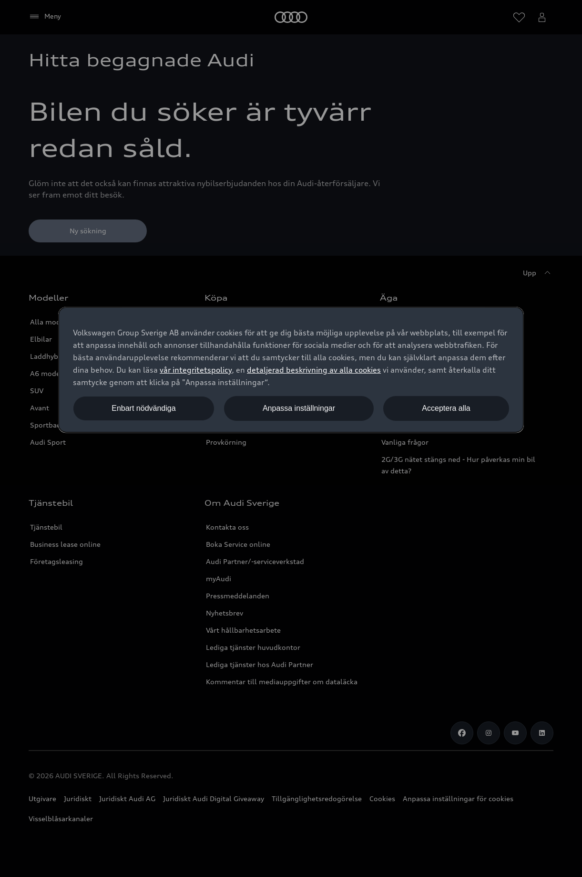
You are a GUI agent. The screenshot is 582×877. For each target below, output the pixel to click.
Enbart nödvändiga (143, 408)
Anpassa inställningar (299, 408)
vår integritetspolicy (196, 370)
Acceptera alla (446, 408)
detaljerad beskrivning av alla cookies (314, 370)
